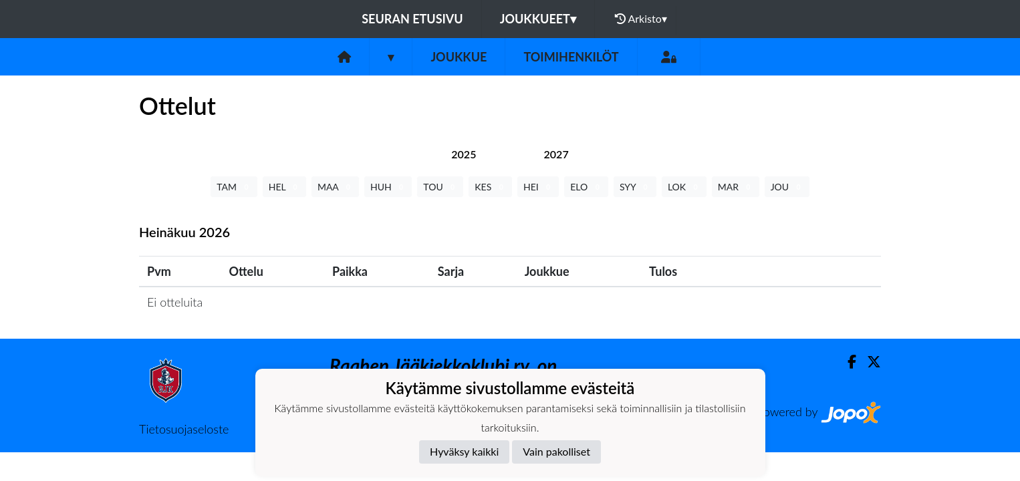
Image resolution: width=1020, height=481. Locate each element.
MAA (335, 186)
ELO (586, 186)
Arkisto (641, 19)
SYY (635, 186)
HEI (538, 186)
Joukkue (458, 56)
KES (490, 186)
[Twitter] (868, 362)
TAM (234, 186)
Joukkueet (538, 18)
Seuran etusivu (412, 18)
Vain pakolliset (556, 451)
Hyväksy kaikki (464, 451)
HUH (388, 186)
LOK (684, 186)
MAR (735, 186)
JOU (787, 186)
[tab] (463, 154)
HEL (284, 186)
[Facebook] (846, 362)
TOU (440, 186)
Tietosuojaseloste (184, 429)
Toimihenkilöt (570, 56)
